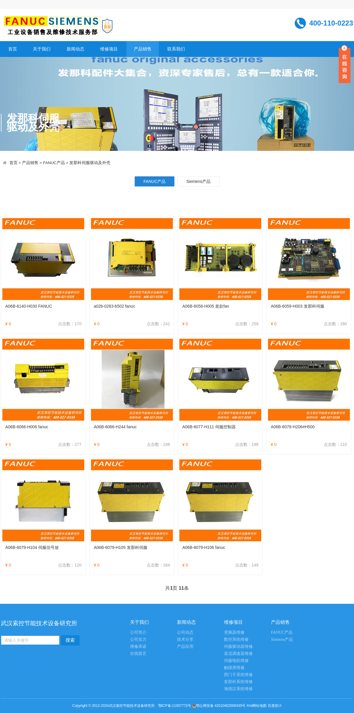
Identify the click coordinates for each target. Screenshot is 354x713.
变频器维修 (234, 632)
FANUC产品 (54, 163)
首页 (12, 48)
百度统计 (275, 706)
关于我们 (41, 48)
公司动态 (185, 632)
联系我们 (176, 48)
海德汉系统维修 (238, 689)
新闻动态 (75, 48)
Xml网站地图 (257, 706)
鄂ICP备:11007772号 (174, 706)
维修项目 (109, 48)
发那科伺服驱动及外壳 (89, 163)
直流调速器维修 (238, 653)
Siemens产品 (198, 181)
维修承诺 (138, 646)
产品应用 (185, 646)
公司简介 (138, 632)
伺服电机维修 (236, 660)
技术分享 (185, 639)
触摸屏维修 (234, 667)
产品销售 (142, 48)
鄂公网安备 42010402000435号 (221, 706)
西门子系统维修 (238, 674)
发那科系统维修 (238, 682)
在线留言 (138, 653)
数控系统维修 (236, 639)
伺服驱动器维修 (238, 646)
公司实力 (138, 639)
